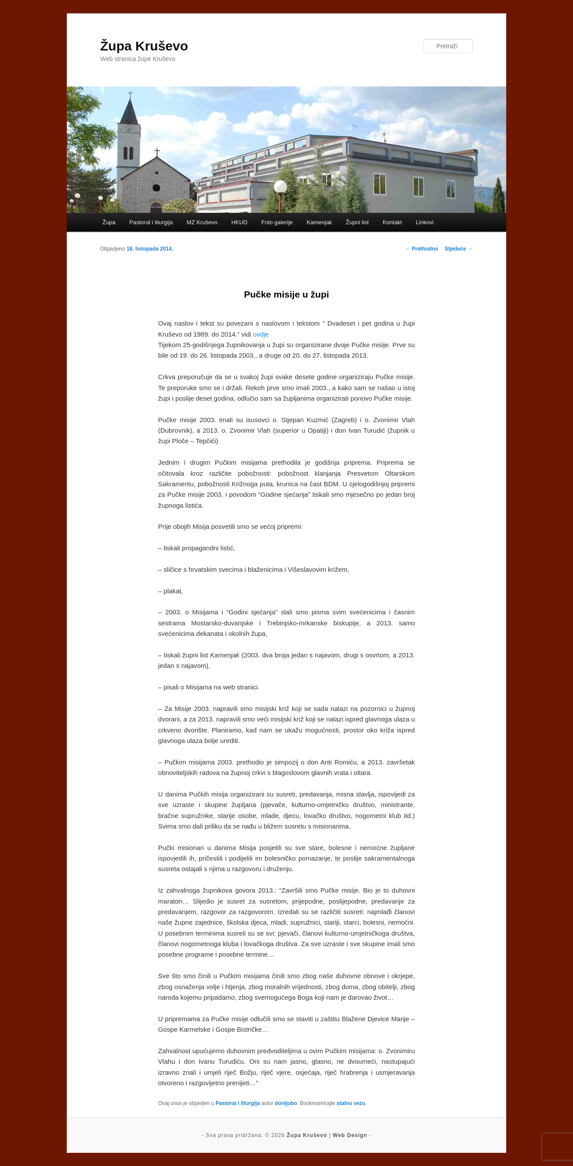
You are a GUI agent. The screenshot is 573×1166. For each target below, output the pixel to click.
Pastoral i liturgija (151, 222)
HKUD (239, 222)
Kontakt (392, 222)
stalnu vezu (351, 1103)
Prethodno (421, 249)
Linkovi (424, 222)
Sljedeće (459, 249)
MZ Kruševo (202, 222)
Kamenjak (319, 222)
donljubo (286, 1103)
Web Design (350, 1135)
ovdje (261, 334)
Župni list (357, 222)
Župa (109, 222)
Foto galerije (277, 222)
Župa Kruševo (144, 46)
